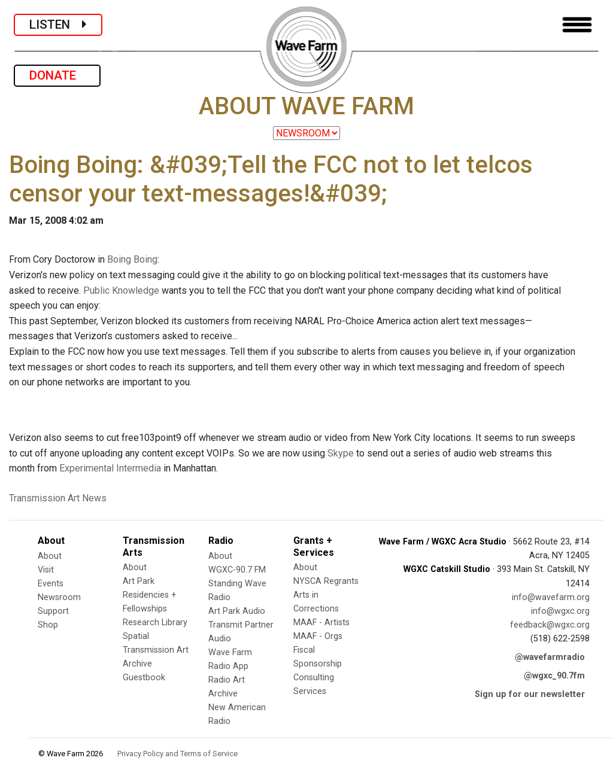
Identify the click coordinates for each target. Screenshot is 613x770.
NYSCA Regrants (326, 581)
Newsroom (59, 597)
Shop (48, 625)
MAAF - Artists (321, 622)
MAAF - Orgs (317, 636)
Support (53, 611)
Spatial (136, 636)
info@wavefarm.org (551, 597)
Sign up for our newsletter (530, 694)
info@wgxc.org (560, 611)
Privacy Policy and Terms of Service (177, 753)
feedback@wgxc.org (550, 625)
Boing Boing (132, 259)
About (50, 556)
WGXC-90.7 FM (237, 570)
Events (50, 584)
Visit (46, 570)
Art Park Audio (236, 611)
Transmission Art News (58, 498)
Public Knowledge (121, 290)
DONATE (57, 75)
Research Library (155, 622)
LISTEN (58, 24)
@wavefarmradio (550, 657)
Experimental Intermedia (110, 468)
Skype (340, 453)
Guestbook (144, 677)
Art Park (138, 581)
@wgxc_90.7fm (554, 676)
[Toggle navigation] (577, 24)
